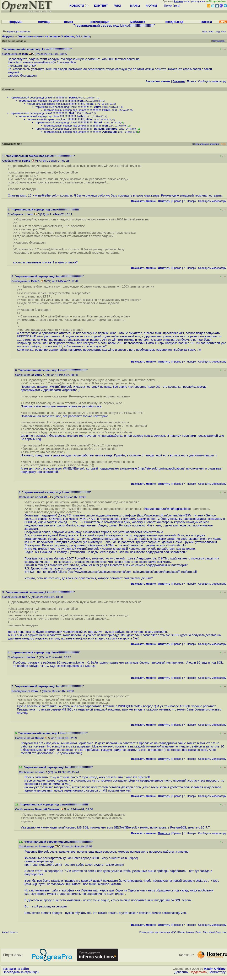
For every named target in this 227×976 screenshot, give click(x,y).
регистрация (198, 1)
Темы (198, 932)
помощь (44, 21)
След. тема (221, 932)
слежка (206, 21)
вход (186, 1)
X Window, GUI (70, 36)
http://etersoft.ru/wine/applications (161, 468)
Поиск (168, 5)
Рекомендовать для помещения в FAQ (158, 932)
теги (176, 5)
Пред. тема (208, 932)
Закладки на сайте (16, 968)
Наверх (191, 201)
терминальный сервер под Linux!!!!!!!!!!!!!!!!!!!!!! (39, 97)
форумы (15, 21)
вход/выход (174, 21)
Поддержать (198, 972)
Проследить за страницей (21, 972)
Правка (191, 81)
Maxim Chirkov (215, 968)
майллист (137, 21)
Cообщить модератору (212, 81)
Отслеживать (218, 41)
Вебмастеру (217, 972)
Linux (86, 36)
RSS (223, 144)
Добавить (181, 972)
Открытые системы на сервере (39, 36)
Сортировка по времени (206, 144)
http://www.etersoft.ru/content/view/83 (163, 515)
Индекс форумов (186, 932)
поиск (68, 21)
